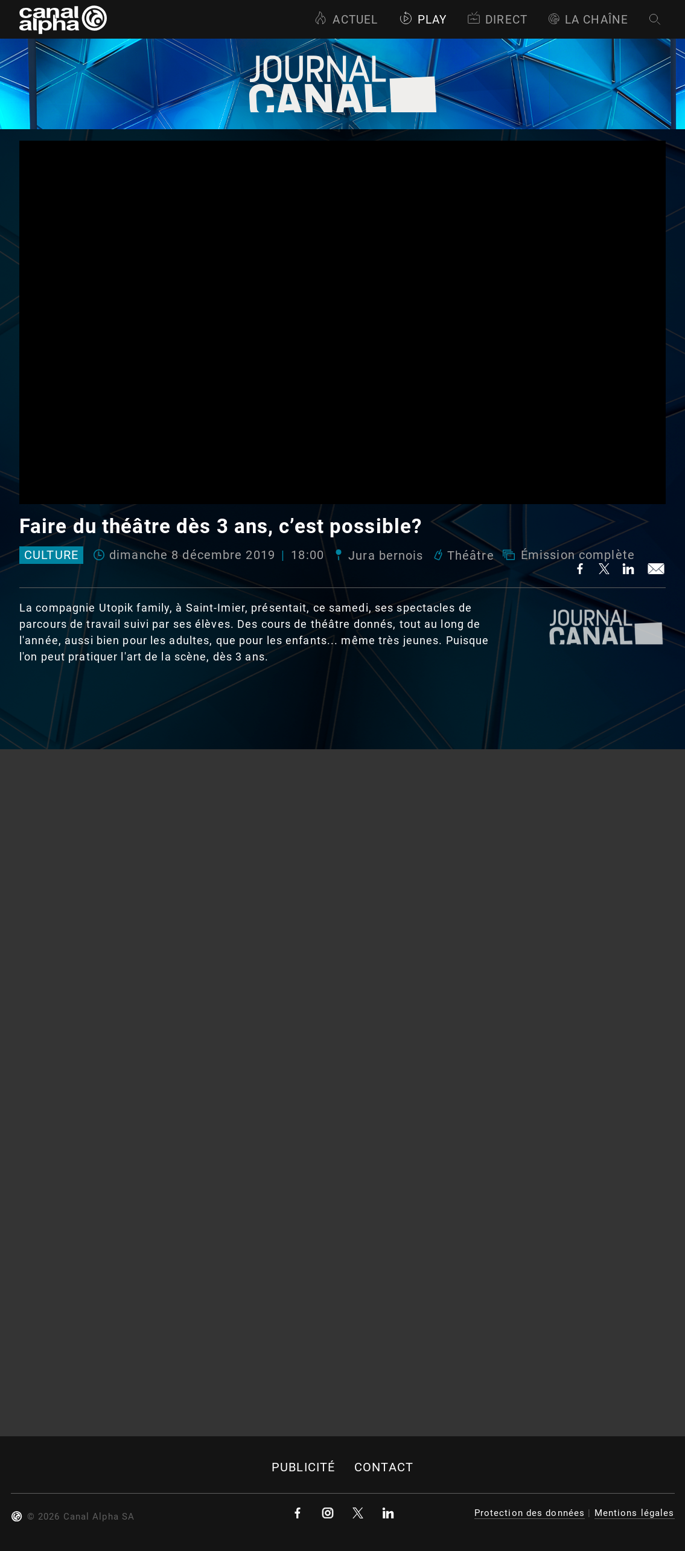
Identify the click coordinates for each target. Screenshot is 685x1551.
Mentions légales (634, 1513)
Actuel (346, 20)
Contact (383, 1467)
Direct (497, 20)
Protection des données (529, 1513)
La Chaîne (588, 20)
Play (423, 20)
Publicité (303, 1467)
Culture (51, 555)
